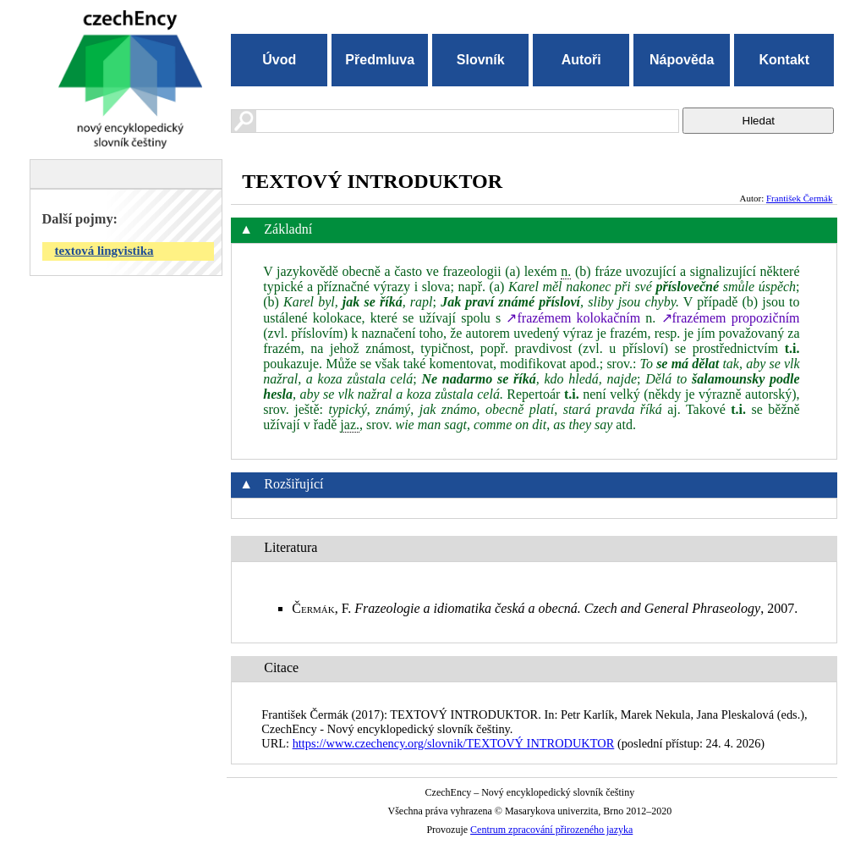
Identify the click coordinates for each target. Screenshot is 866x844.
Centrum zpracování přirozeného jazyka (551, 830)
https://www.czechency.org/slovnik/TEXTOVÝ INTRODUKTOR (454, 743)
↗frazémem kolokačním (573, 318)
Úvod (279, 59)
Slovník (481, 59)
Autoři (581, 59)
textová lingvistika (104, 250)
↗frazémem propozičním (730, 318)
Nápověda (682, 59)
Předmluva (379, 59)
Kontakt (784, 59)
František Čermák (799, 198)
